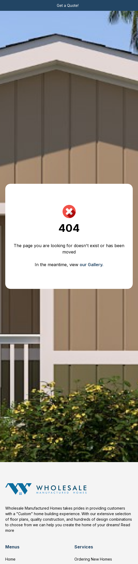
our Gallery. (91, 264)
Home (10, 559)
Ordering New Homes (93, 559)
